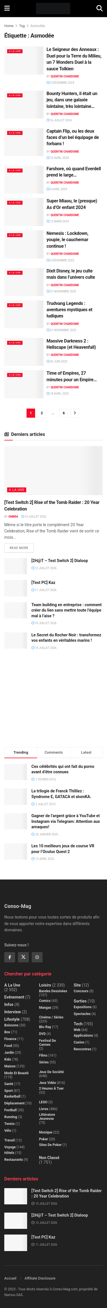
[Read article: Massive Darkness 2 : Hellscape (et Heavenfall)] (24, 352)
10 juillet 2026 (43, 623)
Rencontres (82, 1049)
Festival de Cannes (47, 1043)
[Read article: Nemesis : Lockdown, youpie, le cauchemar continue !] (24, 244)
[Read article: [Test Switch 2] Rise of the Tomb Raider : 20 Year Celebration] (53, 470)
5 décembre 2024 (60, 82)
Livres (44, 1109)
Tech (78, 1024)
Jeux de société (51, 1072)
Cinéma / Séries (51, 1017)
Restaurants (13, 1160)
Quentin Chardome (65, 76)
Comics (45, 1001)
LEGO (43, 1102)
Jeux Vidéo (47, 1083)
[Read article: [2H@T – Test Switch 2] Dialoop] (15, 566)
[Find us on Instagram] (37, 957)
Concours (81, 991)
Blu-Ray (45, 1027)
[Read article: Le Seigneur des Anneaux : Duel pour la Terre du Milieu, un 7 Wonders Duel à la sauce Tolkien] (24, 60)
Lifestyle (12, 1019)
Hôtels (9, 1153)
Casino (79, 1042)
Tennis (9, 1124)
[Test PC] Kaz (43, 582)
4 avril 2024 (57, 189)
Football (10, 1110)
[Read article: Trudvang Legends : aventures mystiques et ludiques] (24, 314)
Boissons (11, 1025)
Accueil (10, 1278)
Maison (10, 1066)
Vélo (7, 1131)
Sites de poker (50, 1145)
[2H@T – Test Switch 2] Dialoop (59, 560)
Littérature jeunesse (47, 1117)
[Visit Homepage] (53, 8)
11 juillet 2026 (43, 590)
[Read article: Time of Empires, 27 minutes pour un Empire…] (24, 384)
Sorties (80, 1001)
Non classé (49, 1157)
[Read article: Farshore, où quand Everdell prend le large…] (24, 180)
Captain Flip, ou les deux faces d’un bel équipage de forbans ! (73, 137)
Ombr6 (13, 516)
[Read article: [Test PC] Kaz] (15, 588)
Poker (43, 1139)
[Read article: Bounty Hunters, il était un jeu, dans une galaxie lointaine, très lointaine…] (24, 105)
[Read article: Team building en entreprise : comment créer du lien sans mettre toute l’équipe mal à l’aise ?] (15, 610)
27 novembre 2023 (61, 291)
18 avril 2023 (58, 393)
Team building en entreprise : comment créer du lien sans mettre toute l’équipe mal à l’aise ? (66, 610)
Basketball (12, 1096)
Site (77, 985)
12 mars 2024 (58, 221)
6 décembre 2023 (60, 260)
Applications (83, 1036)
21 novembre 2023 (61, 330)
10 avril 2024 (58, 157)
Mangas (45, 1008)
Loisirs (45, 985)
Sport (8, 1091)
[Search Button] (99, 8)
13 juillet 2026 (33, 516)
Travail (9, 1140)
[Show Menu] (7, 8)
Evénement (14, 997)
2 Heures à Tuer (51, 1088)
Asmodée (38, 26)
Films (43, 1055)
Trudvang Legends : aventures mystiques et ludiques (69, 310)
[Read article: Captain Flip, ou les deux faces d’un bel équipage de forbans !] (24, 142)
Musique (46, 1132)
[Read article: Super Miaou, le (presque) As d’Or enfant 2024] (24, 212)
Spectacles (82, 1014)
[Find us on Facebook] (9, 957)
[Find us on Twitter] (23, 957)
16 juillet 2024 (59, 120)
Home (8, 26)
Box (7, 1032)
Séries (44, 1062)
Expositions (83, 1007)
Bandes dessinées (53, 991)
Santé (8, 1084)
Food (8, 1046)
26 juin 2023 (57, 361)
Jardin (9, 1053)
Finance (10, 1039)
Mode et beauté (16, 1073)
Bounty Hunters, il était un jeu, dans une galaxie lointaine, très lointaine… (72, 100)
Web (77, 1030)
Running (10, 1117)
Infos (8, 1004)
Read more (22, 547)
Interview (12, 1012)
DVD (42, 1034)
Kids (7, 1059)
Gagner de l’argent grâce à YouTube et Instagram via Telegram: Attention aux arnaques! (65, 821)
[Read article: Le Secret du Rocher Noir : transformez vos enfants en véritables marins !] (15, 640)
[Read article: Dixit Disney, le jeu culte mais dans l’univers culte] (24, 282)
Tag (22, 26)
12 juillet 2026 (43, 568)
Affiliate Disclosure (40, 1278)
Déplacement (14, 1103)
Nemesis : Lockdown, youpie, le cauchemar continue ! (67, 240)
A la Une (15, 51)
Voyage (10, 1147)
